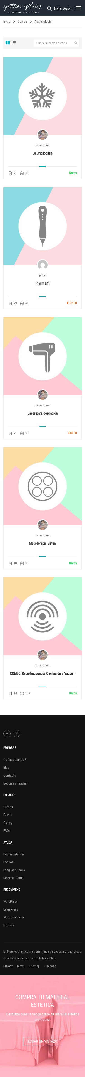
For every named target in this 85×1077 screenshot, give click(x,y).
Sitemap (34, 966)
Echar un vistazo (42, 1041)
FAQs (6, 831)
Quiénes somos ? (14, 760)
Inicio (6, 21)
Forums (8, 862)
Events (7, 815)
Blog (6, 768)
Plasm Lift (42, 283)
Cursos (22, 21)
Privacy (8, 966)
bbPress (8, 925)
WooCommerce (13, 917)
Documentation (13, 854)
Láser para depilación (43, 413)
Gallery (7, 823)
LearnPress (10, 909)
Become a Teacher (15, 783)
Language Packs (14, 870)
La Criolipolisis (43, 153)
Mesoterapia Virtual (42, 543)
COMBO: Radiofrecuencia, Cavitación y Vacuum (42, 673)
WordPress (10, 901)
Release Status (13, 878)
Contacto (9, 775)
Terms (21, 966)
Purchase (50, 966)
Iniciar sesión (62, 8)
